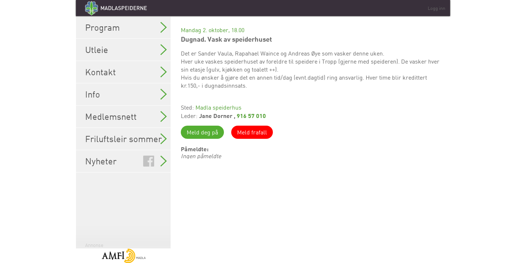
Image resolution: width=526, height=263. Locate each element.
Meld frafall (252, 132)
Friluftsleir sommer (126, 138)
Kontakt (126, 71)
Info (126, 94)
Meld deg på (202, 132)
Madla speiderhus (218, 107)
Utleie (126, 49)
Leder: (190, 115)
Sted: (188, 107)
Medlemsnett (126, 116)
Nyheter (126, 161)
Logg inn (436, 8)
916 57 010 (251, 115)
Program (126, 27)
